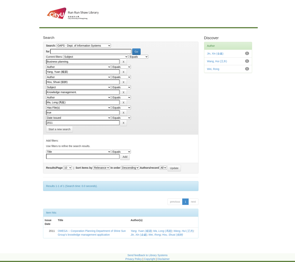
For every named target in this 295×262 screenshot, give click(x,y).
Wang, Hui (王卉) (183, 230)
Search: (51, 45)
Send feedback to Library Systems (147, 255)
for (48, 51)
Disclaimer (163, 258)
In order (115, 167)
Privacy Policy (133, 258)
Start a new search (60, 129)
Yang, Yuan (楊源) (141, 230)
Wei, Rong (155, 234)
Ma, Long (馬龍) (162, 230)
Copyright (150, 258)
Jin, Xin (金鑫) (139, 234)
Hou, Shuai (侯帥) (172, 234)
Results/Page (54, 167)
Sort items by (84, 167)
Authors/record (149, 167)
